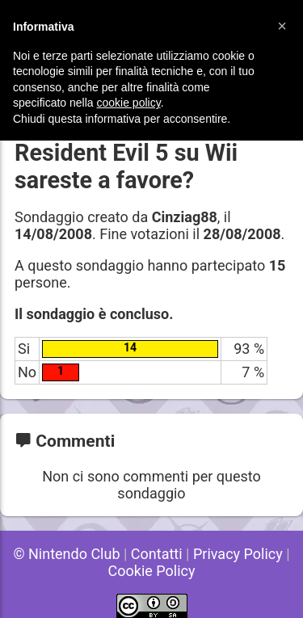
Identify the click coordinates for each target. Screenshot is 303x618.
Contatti (157, 553)
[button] (282, 26)
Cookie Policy (152, 570)
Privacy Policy (238, 553)
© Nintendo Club (66, 553)
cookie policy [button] (129, 102)
